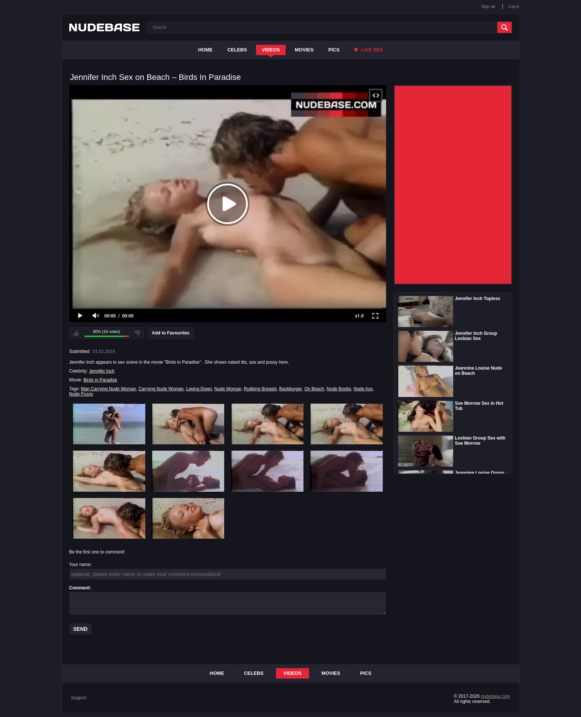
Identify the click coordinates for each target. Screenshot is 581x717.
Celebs (237, 50)
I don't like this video (137, 333)
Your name (80, 564)
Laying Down (199, 388)
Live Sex (368, 50)
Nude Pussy (81, 394)
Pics (333, 50)
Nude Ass (362, 388)
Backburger (290, 388)
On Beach (314, 388)
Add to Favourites (171, 333)
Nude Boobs (339, 388)
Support (79, 697)
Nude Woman (227, 388)
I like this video (76, 333)
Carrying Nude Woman (161, 388)
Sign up (488, 6)
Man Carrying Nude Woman (108, 388)
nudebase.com (495, 696)
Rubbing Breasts (260, 388)
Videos (271, 50)
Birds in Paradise (100, 380)
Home (205, 50)
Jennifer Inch (102, 371)
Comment (79, 587)
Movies (304, 50)
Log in (513, 6)
